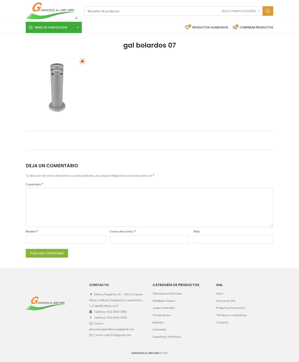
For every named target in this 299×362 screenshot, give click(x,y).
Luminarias (159, 329)
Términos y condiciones (231, 315)
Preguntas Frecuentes (230, 307)
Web (197, 231)
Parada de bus (162, 315)
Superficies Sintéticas (167, 336)
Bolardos (158, 322)
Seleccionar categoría (239, 11)
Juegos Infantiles (164, 307)
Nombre (32, 231)
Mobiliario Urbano (164, 300)
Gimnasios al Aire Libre (167, 293)
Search (267, 11)
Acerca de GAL (226, 300)
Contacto (222, 322)
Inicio (219, 293)
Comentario (34, 184)
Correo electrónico (123, 231)
